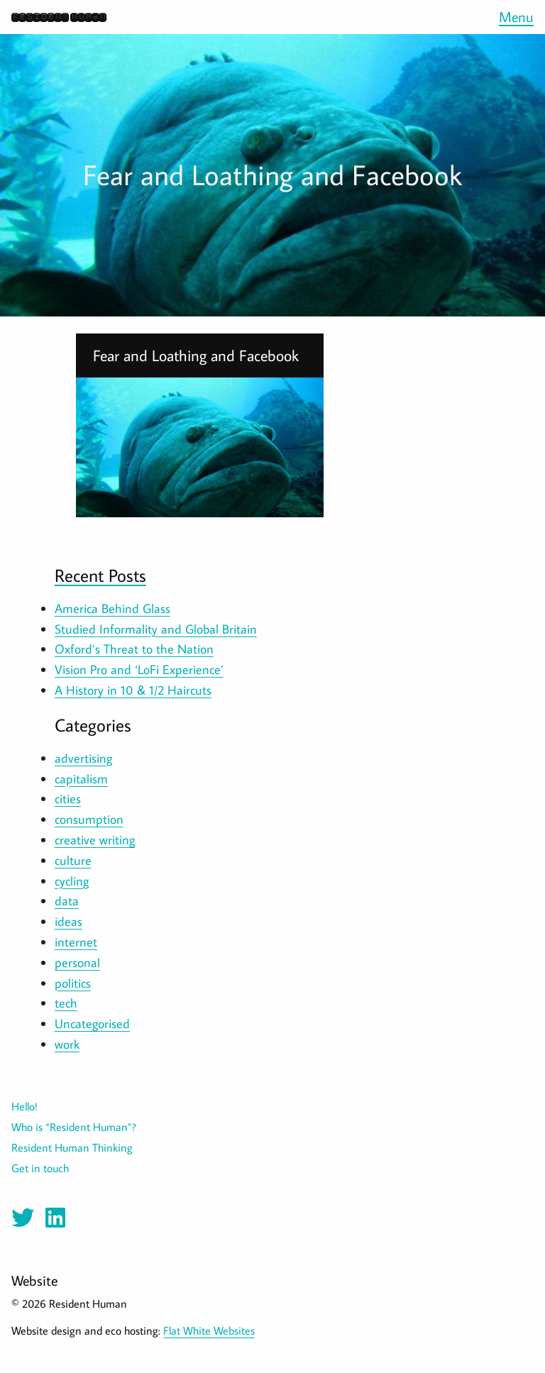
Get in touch (40, 1168)
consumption (89, 819)
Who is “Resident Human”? (73, 1127)
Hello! (24, 1106)
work (67, 1044)
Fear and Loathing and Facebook (196, 355)
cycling (72, 881)
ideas (68, 921)
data (67, 901)
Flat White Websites (209, 1330)
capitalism (81, 779)
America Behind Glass (112, 608)
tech (66, 1003)
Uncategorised (92, 1023)
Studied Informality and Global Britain (156, 629)
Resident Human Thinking (72, 1147)
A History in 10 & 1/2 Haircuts (133, 690)
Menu (516, 16)
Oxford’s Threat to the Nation (134, 649)
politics (73, 983)
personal (77, 962)
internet (76, 942)
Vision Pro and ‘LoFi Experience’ (139, 669)
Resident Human (58, 16)
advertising (83, 758)
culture (73, 860)
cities (68, 798)
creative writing (95, 840)
